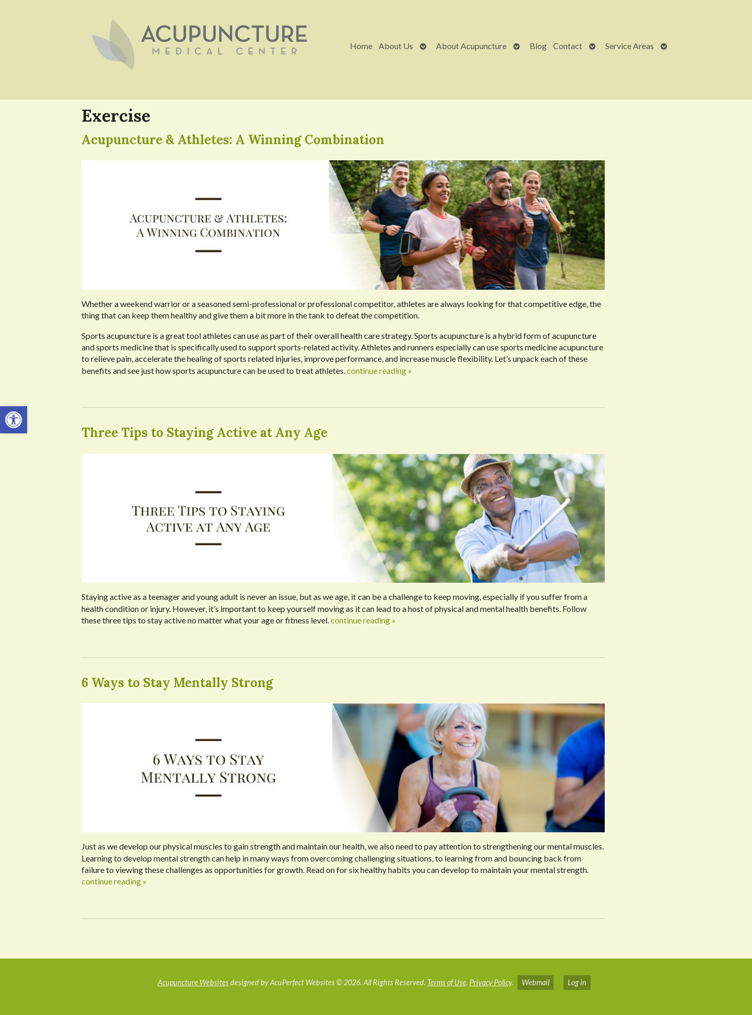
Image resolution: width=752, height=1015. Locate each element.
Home (361, 46)
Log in (577, 982)
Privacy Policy (490, 982)
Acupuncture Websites (193, 982)
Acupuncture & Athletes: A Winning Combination (232, 140)
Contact (567, 46)
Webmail (535, 982)
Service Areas (629, 46)
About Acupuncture (471, 46)
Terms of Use (446, 982)
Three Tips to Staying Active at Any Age (204, 432)
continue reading (379, 370)
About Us (396, 46)
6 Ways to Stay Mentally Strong (177, 683)
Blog (538, 46)
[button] (13, 419)
